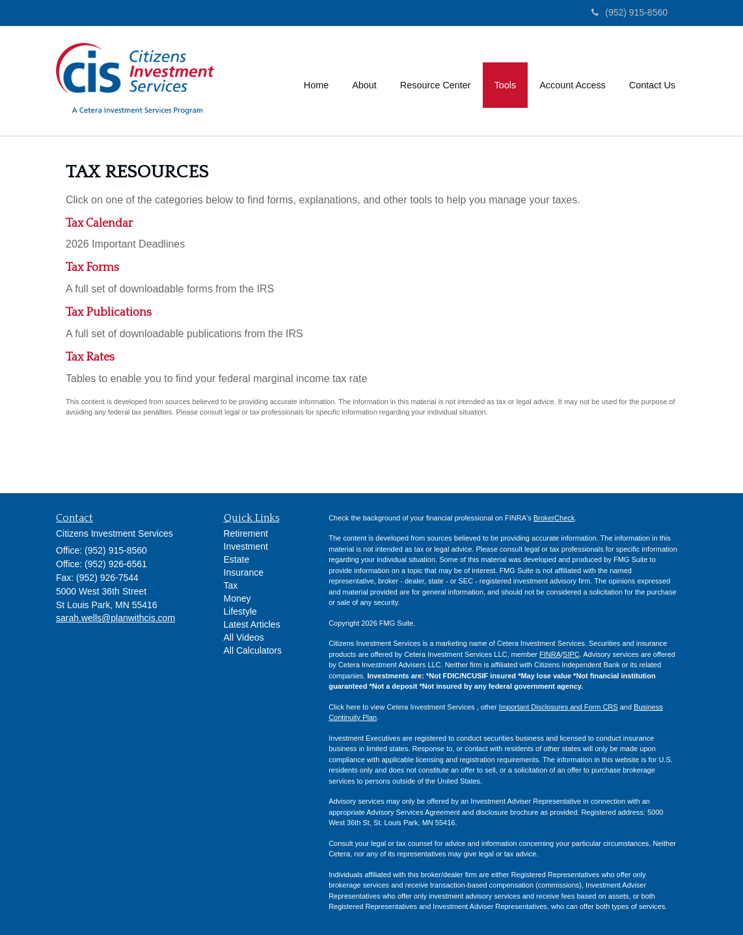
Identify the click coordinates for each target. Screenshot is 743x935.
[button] (364, 80)
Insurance (243, 572)
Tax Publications (109, 312)
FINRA (550, 654)
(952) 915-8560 (629, 12)
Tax (231, 585)
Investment (246, 546)
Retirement (246, 533)
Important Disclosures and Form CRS (558, 707)
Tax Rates (90, 357)
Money (237, 598)
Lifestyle (240, 611)
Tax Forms (92, 267)
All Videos (244, 637)
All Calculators (253, 650)
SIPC (571, 654)
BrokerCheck (554, 518)
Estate (237, 559)
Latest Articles (252, 624)
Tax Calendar (99, 223)
